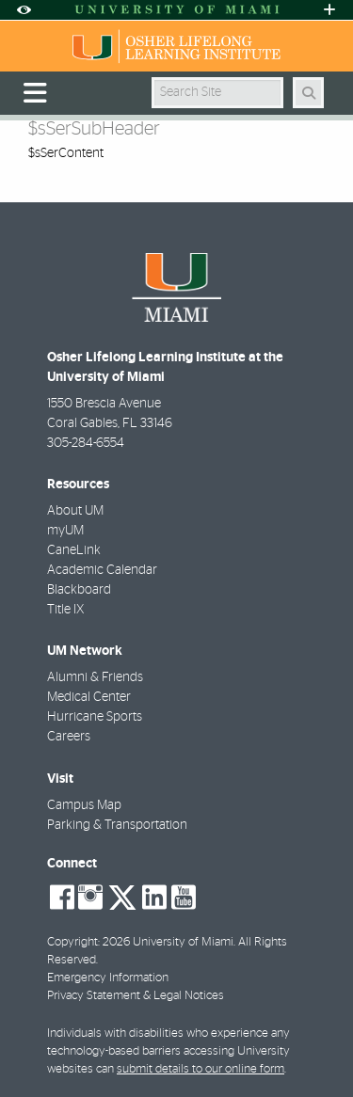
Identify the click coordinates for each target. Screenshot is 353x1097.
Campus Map (84, 805)
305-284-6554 (85, 443)
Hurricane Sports (94, 716)
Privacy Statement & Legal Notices (135, 996)
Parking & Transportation (117, 825)
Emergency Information (107, 978)
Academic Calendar (102, 570)
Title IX (65, 609)
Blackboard (79, 589)
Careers (68, 736)
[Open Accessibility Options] (23, 10)
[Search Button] (308, 92)
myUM (65, 530)
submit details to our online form (200, 1069)
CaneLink (74, 550)
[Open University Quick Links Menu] (329, 10)
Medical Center (89, 697)
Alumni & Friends (95, 677)
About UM (75, 510)
